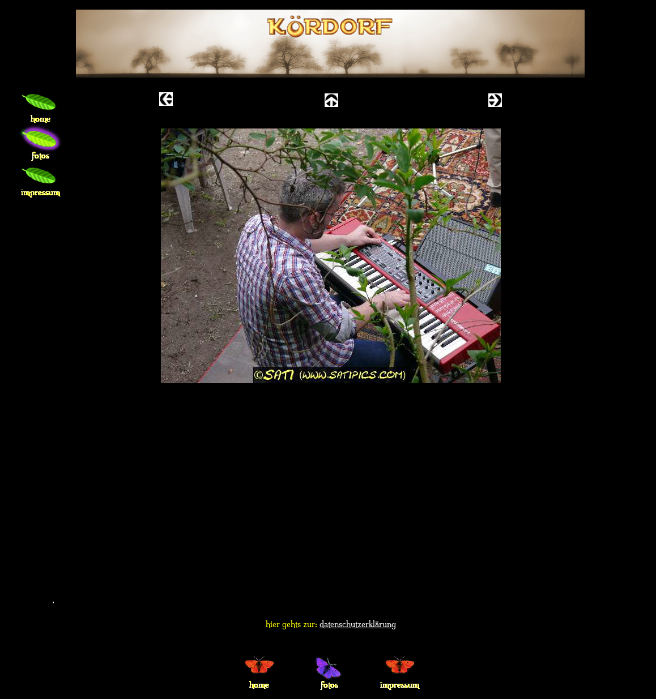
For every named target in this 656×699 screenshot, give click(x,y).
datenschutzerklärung (358, 624)
